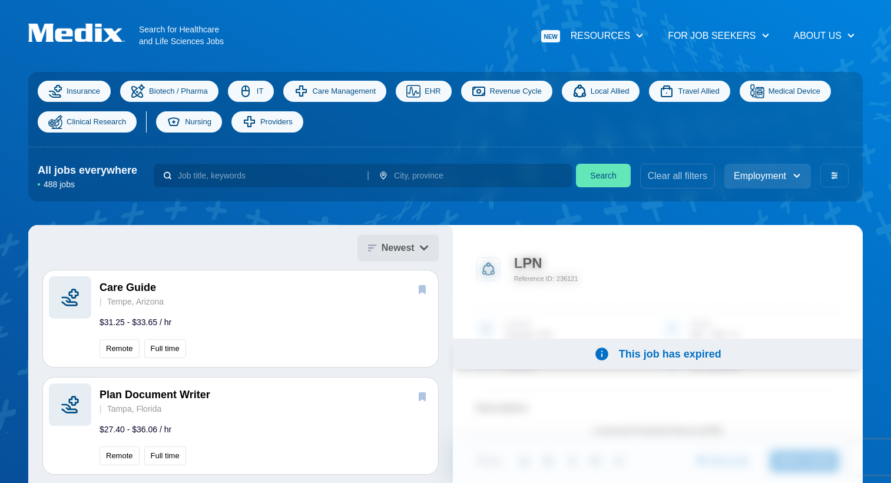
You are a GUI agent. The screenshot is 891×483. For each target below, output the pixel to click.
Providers (267, 122)
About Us (825, 36)
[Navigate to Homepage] (83, 33)
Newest (398, 248)
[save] (422, 289)
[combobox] (267, 175)
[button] (240, 319)
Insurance (74, 91)
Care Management (335, 91)
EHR (423, 91)
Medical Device (785, 91)
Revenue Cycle (507, 91)
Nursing (189, 122)
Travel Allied (689, 91)
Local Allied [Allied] (601, 91)
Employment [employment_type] (767, 176)
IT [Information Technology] (251, 91)
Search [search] (603, 175)
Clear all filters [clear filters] (677, 176)
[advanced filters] (834, 175)
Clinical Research (87, 122)
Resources (592, 36)
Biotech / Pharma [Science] (169, 91)
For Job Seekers (719, 36)
